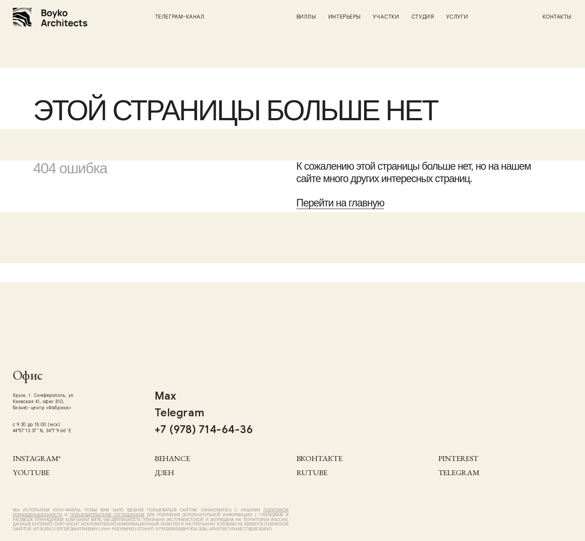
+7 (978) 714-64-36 (204, 429)
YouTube (31, 472)
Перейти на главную (340, 203)
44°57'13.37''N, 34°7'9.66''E (42, 431)
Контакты (557, 16)
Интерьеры (344, 16)
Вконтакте (319, 458)
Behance (172, 458)
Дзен (165, 472)
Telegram (458, 472)
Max (165, 396)
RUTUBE (311, 472)
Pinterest (458, 458)
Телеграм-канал (180, 16)
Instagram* (37, 458)
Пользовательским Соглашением (107, 515)
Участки (386, 16)
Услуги (457, 16)
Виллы (306, 16)
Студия (422, 16)
